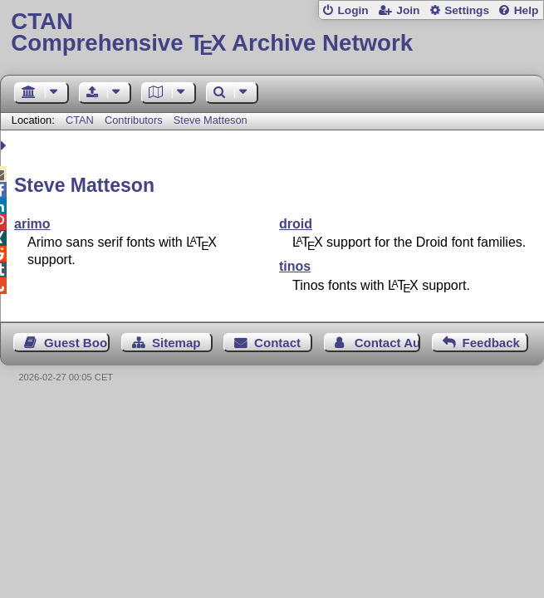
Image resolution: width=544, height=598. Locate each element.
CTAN (80, 120)
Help (526, 10)
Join (407, 10)
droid (295, 224)
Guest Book (77, 343)
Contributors (134, 120)
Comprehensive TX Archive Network (271, 33)
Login (352, 10)
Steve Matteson (210, 120)
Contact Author (387, 343)
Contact (277, 343)
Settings (466, 10)
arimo (32, 224)
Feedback (491, 343)
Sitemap (176, 343)
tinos (295, 266)
